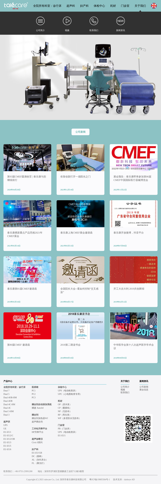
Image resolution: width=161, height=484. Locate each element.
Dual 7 (6, 390)
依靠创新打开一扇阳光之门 (75, 176)
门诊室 (125, 5)
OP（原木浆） (65, 404)
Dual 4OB (7, 401)
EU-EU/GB (37, 453)
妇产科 (84, 5)
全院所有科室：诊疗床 (47, 5)
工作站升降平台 (39, 428)
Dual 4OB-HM (10, 397)
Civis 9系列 (37, 442)
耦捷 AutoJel (38, 408)
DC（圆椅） (38, 456)
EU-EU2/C (8, 435)
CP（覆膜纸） (65, 408)
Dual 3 (6, 415)
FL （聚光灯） (39, 463)
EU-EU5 (7, 446)
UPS (5, 425)
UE (4, 428)
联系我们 (125, 392)
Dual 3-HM (8, 411)
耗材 (113, 5)
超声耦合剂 (37, 422)
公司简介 (125, 387)
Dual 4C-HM (9, 404)
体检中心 (99, 5)
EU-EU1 (7, 432)
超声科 (71, 5)
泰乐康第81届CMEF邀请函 (22, 288)
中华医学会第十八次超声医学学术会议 (134, 346)
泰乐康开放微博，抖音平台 (129, 232)
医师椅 (35, 387)
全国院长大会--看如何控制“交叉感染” (79, 290)
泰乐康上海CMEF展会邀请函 (76, 232)
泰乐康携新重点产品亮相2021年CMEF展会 (24, 234)
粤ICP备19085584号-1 (99, 479)
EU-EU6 (7, 449)
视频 (123, 390)
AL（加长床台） (40, 460)
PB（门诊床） (65, 428)
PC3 (34, 397)
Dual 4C (7, 408)
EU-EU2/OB (9, 439)
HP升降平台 (37, 432)
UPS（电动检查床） (67, 390)
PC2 (34, 394)
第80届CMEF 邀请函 (18, 344)
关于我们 (140, 5)
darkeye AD (129, 479)
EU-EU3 (7, 442)
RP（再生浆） (65, 415)
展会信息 (143, 390)
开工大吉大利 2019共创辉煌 (129, 288)
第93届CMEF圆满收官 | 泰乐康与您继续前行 (26, 178)
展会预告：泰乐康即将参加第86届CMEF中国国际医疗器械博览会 (132, 178)
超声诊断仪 (37, 439)
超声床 (6, 422)
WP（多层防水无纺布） (69, 418)
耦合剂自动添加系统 (42, 404)
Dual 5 (6, 394)
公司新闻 (80, 132)
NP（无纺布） (65, 411)
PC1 (34, 390)
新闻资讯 (143, 381)
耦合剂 (35, 415)
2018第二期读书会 (70, 344)
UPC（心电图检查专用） (70, 394)
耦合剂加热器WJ (40, 418)
